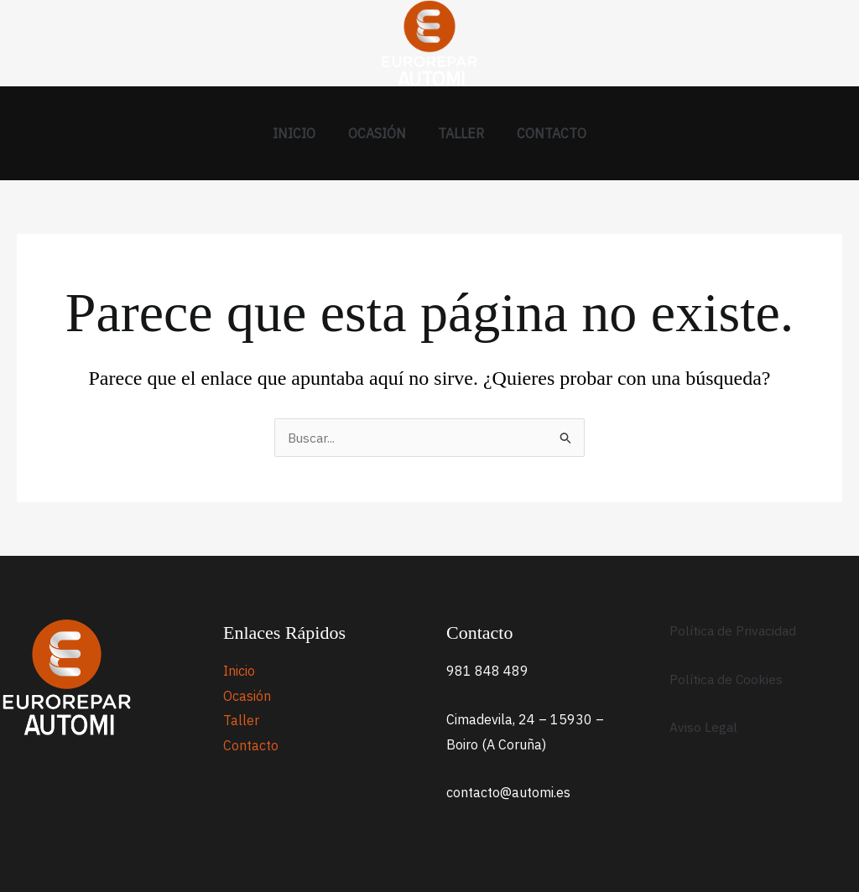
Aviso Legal (703, 726)
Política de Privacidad (734, 630)
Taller (458, 133)
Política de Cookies (726, 679)
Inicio (302, 133)
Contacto (543, 133)
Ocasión (380, 133)
